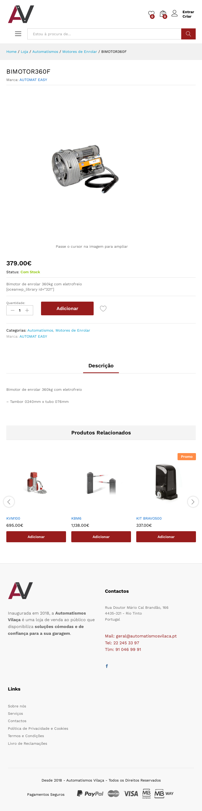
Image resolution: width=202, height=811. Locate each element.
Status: (12, 272)
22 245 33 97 (126, 642)
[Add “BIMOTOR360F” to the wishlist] (103, 308)
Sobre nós (17, 706)
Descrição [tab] (101, 365)
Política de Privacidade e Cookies (38, 728)
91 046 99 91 (128, 649)
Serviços (15, 713)
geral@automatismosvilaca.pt (146, 635)
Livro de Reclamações (27, 743)
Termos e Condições (26, 736)
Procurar (188, 33)
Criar (187, 16)
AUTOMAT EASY (33, 80)
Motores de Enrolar (72, 330)
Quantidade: (15, 303)
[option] (36, 501)
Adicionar (67, 308)
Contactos (17, 721)
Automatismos (40, 330)
